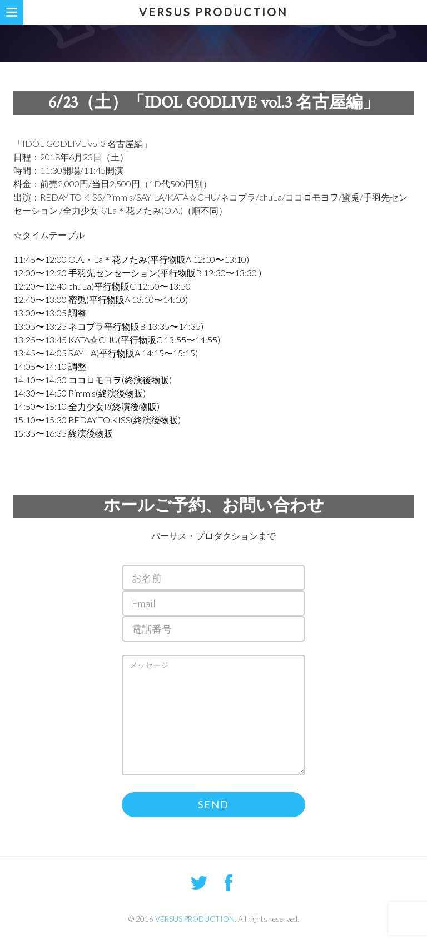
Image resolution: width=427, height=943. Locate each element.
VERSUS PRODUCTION (213, 11)
